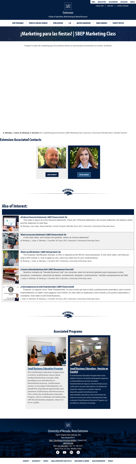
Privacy (110, 461)
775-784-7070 (63, 445)
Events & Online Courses (38, 23)
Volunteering (113, 2)
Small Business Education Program (45, 368)
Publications (58, 23)
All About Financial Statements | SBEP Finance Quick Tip (43, 217)
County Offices (118, 23)
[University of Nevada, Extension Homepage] (68, 425)
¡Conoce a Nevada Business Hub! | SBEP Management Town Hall (47, 269)
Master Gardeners (84, 23)
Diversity (26, 461)
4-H (70, 23)
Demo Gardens (101, 23)
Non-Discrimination (98, 461)
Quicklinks (124, 2)
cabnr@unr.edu (68, 443)
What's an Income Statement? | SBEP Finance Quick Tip (43, 234)
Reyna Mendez (84, 175)
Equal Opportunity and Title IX (61, 461)
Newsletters (102, 2)
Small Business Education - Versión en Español (89, 370)
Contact (45, 461)
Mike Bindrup (52, 175)
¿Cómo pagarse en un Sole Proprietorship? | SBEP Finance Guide (47, 286)
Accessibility (36, 461)
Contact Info (100, 6)
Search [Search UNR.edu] (132, 2)
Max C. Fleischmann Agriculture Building (62, 440)
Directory (110, 6)
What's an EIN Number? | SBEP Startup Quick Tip (40, 252)
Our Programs (17, 23)
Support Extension (122, 6)
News (93, 2)
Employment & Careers (82, 461)
